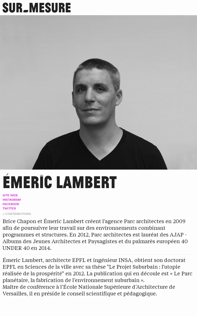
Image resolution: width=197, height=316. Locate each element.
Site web (10, 195)
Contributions (18, 214)
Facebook (11, 204)
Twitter (9, 208)
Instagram (12, 199)
